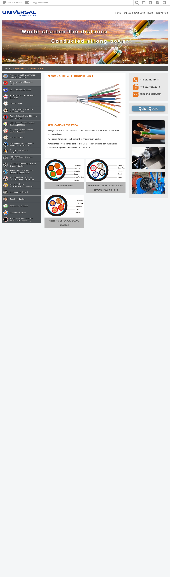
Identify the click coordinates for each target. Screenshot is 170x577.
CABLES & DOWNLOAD (134, 13)
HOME (118, 13)
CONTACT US (162, 13)
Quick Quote (148, 109)
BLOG (150, 13)
